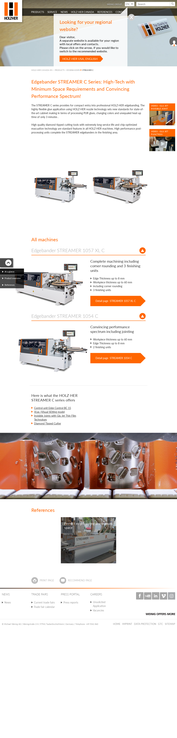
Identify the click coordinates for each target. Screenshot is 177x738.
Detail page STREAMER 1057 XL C (116, 300)
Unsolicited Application (99, 604)
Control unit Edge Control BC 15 (52, 408)
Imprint (127, 623)
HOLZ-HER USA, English (80, 58)
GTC (160, 623)
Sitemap (170, 623)
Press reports (70, 602)
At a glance (9, 271)
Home (116, 623)
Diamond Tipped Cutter (47, 423)
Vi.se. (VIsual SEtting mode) (49, 411)
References (10, 285)
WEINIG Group (114, 4)
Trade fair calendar (44, 606)
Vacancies (98, 610)
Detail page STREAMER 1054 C (114, 358)
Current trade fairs (44, 602)
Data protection (145, 623)
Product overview (13, 278)
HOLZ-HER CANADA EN (42, 70)
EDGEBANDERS (73, 70)
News (7, 602)
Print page (47, 580)
